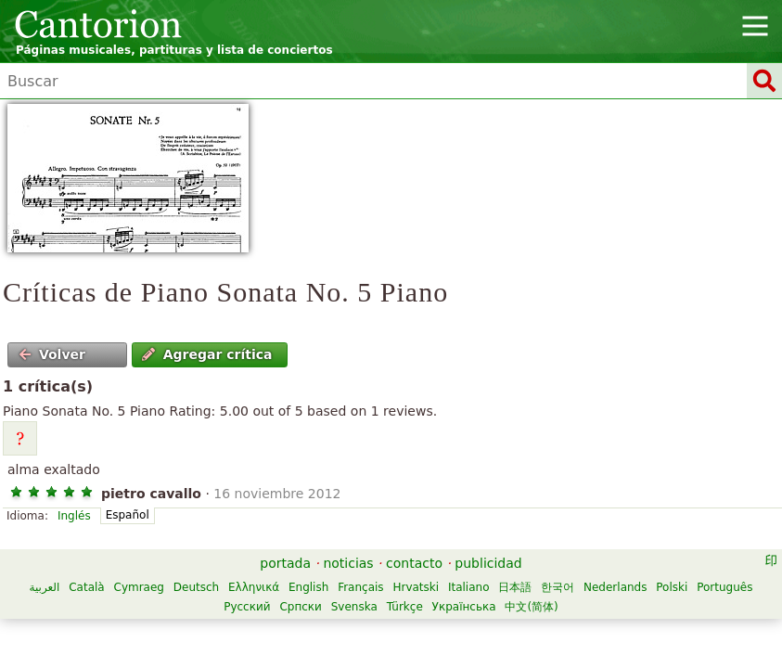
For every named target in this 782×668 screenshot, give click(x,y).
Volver (52, 354)
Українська (464, 606)
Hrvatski (415, 587)
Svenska (354, 606)
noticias (348, 563)
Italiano (469, 587)
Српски (300, 606)
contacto (414, 563)
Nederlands (615, 587)
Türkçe (405, 606)
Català (86, 587)
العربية (45, 587)
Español (127, 514)
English (308, 587)
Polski (671, 587)
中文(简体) (531, 606)
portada (285, 563)
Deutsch (196, 587)
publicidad (488, 563)
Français (360, 587)
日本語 (515, 587)
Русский (247, 606)
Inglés (74, 515)
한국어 (557, 587)
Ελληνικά (253, 587)
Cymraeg (139, 587)
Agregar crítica (207, 354)
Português (724, 587)
